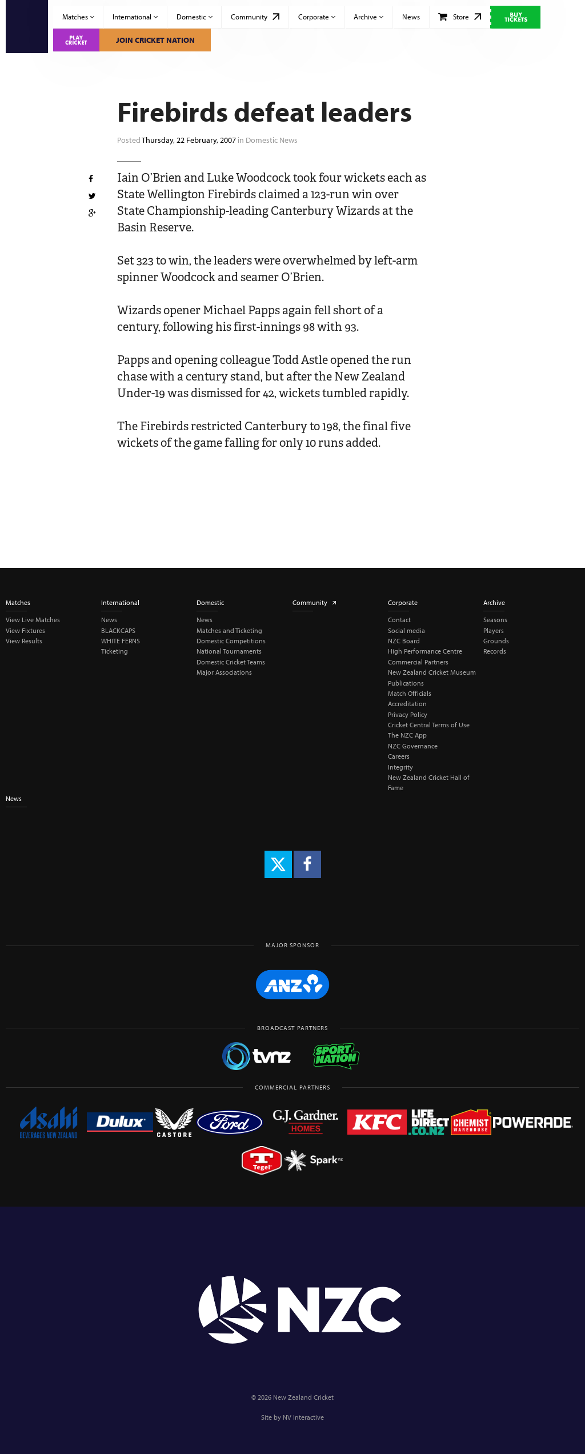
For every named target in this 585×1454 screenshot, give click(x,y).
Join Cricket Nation (155, 40)
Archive (368, 16)
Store (459, 16)
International (135, 16)
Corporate (316, 16)
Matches (78, 16)
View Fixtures (25, 630)
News (411, 16)
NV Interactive (303, 1417)
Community (255, 16)
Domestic (195, 16)
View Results (24, 640)
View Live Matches (33, 619)
